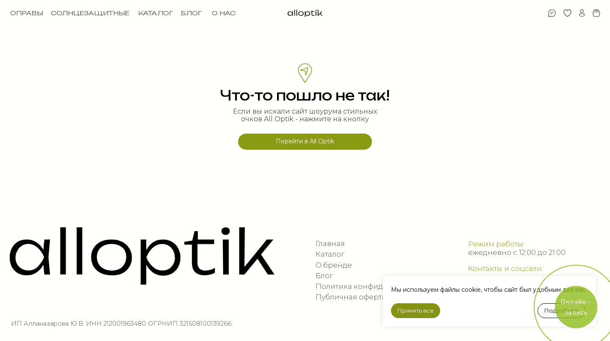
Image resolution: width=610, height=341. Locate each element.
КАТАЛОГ (155, 13)
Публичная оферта (351, 297)
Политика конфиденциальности (377, 286)
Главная (330, 243)
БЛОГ (191, 13)
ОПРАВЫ (26, 13)
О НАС (224, 13)
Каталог (330, 254)
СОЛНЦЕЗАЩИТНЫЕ (90, 13)
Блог (324, 275)
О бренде (334, 265)
